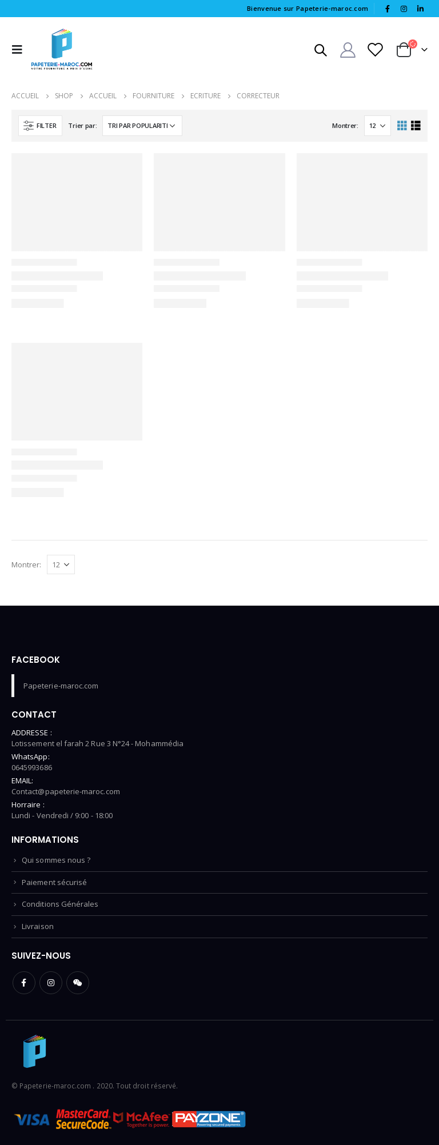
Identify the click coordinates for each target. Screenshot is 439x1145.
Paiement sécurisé (54, 882)
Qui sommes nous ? (56, 860)
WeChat (77, 982)
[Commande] (142, 125)
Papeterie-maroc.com (60, 685)
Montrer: (345, 125)
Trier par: (82, 125)
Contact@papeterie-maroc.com (65, 791)
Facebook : (24, 982)
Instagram (50, 982)
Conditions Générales (60, 904)
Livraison (38, 926)
